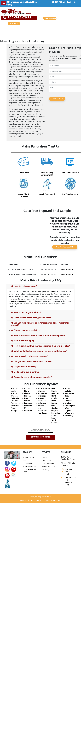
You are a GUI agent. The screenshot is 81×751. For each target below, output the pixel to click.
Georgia (14, 411)
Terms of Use (46, 497)
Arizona (14, 394)
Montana (42, 401)
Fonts (25, 460)
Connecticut (16, 403)
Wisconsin (69, 413)
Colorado (14, 401)
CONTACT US (14, 23)
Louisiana (28, 406)
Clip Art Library (28, 457)
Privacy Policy (35, 497)
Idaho (26, 391)
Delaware (15, 406)
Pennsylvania (56, 413)
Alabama (14, 389)
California (15, 398)
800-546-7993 (17, 17)
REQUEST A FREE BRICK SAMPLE (40, 430)
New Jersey (42, 413)
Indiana (27, 396)
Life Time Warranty (70, 194)
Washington (70, 406)
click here (52, 292)
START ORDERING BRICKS (40, 437)
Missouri (41, 398)
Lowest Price (24, 173)
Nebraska (42, 403)
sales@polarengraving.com (20, 301)
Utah (67, 398)
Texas (67, 396)
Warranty (45, 470)
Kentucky (28, 403)
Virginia (68, 403)
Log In (44, 457)
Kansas (27, 401)
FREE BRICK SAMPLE (50, 18)
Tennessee (69, 394)
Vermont (68, 401)
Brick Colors (27, 463)
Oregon (54, 411)
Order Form (46, 460)
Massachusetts (44, 389)
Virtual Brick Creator (30, 467)
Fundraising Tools (48, 467)
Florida (13, 408)
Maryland (28, 411)
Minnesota (42, 394)
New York (55, 394)
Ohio (53, 406)
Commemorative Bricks (29, 471)
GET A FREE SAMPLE (64, 247)
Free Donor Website (70, 173)
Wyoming (69, 416)
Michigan (41, 391)
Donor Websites (48, 463)
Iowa (26, 398)
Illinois (27, 394)
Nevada (41, 406)
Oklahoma (55, 408)
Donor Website (66, 269)
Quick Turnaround (47, 194)
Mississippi (42, 396)
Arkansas (14, 396)
